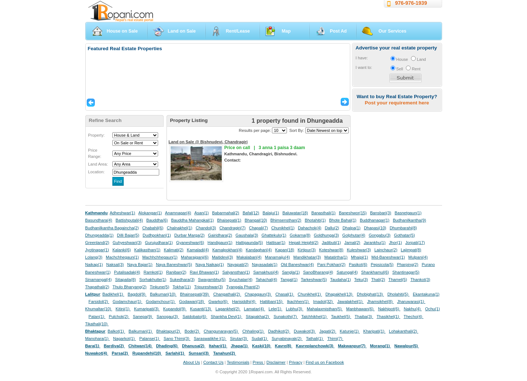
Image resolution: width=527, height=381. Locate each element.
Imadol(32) (323, 301)
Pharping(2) (407, 264)
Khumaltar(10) (98, 309)
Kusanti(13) (201, 309)
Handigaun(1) (220, 242)
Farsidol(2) (99, 301)
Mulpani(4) (418, 257)
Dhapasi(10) (375, 228)
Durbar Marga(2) (189, 235)
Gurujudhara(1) (159, 242)
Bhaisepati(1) (229, 220)
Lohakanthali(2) (403, 331)
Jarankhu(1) (375, 242)
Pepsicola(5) (382, 264)
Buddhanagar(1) (374, 220)
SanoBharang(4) (318, 272)
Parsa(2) (120, 353)
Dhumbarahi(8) (403, 228)
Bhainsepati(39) (195, 294)
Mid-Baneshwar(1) (388, 257)
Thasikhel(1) (388, 316)
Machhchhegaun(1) (159, 257)
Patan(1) (97, 316)
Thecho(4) (413, 316)
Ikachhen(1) (298, 301)
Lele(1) (276, 309)
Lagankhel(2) (228, 309)
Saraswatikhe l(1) (210, 338)
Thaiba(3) (364, 316)
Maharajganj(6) (194, 257)
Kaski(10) (262, 346)
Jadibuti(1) (331, 242)
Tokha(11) (182, 287)
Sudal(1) (260, 338)
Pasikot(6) (358, 264)
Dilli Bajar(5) (128, 235)
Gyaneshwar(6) (190, 242)
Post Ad (338, 31)
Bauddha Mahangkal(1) (192, 220)
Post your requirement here (397, 103)
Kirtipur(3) (306, 250)
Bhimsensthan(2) (286, 220)
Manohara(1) (97, 338)
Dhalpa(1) (351, 228)
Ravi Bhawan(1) (204, 272)
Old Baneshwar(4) (297, 264)
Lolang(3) (93, 257)
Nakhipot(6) (389, 309)
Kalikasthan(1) (147, 250)
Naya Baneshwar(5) (174, 264)
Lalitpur (92, 294)
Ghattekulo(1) (273, 235)
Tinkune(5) (159, 287)
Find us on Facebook (325, 362)
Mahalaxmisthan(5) (325, 309)
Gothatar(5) (404, 235)
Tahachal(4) (266, 279)
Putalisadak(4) (127, 272)
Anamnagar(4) (178, 213)
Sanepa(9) (143, 316)
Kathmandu (96, 213)
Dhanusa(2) (193, 346)
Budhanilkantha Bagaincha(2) (112, 228)
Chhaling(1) (253, 331)
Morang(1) (380, 346)
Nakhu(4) (413, 309)
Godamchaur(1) (127, 301)
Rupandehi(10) (147, 353)
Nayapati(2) (237, 264)
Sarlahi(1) (175, 353)
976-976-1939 (411, 3)
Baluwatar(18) (295, 213)
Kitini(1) (123, 309)
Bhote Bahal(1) (342, 220)
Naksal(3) (115, 264)
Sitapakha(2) (258, 316)
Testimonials (238, 362)
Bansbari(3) (380, 213)
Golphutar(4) (353, 235)
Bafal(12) (251, 213)
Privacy (295, 362)
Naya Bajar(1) (140, 264)
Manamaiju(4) (277, 257)
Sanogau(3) (168, 316)
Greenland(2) (97, 242)
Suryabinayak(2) (287, 338)
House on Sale (122, 31)
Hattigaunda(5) (249, 242)
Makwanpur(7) (352, 346)
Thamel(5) (397, 279)
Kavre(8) (283, 346)
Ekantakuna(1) (426, 294)
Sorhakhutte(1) (153, 279)
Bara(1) (93, 346)
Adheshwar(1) (122, 213)
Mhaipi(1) (359, 257)
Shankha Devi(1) (226, 316)
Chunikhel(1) (282, 228)
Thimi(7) (335, 338)
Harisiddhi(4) (244, 301)
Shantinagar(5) (405, 272)
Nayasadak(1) (264, 264)
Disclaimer (275, 362)
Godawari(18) (192, 301)
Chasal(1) (284, 294)
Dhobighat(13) (370, 294)
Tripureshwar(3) (208, 287)
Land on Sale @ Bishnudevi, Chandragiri (208, 142)
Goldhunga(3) (326, 235)
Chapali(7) (258, 228)
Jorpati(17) (415, 242)
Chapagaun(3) (258, 294)
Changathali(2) (227, 294)
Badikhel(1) (113, 294)
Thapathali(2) (97, 287)
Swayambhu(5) (211, 279)
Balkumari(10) (163, 294)
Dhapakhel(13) (339, 294)
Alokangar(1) (150, 213)
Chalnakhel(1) (180, 228)
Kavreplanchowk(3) (315, 346)
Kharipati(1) (374, 331)
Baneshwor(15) (353, 213)
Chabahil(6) (153, 228)
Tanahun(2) (224, 353)
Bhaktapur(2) (168, 331)
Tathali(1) (315, 338)
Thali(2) (378, 279)
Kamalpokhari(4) (227, 250)
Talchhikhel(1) (314, 316)
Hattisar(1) (275, 242)
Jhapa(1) (239, 346)
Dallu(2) (332, 228)
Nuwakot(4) (96, 353)
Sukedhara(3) (182, 279)
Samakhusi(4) (266, 272)
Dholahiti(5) (398, 294)
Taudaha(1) (340, 279)
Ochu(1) (432, 309)
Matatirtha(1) (335, 257)
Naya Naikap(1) (209, 264)
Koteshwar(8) (331, 250)
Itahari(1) (218, 346)
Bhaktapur (95, 331)
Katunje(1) (350, 331)
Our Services (392, 31)
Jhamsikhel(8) (380, 301)
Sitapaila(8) (125, 279)
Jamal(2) (352, 242)
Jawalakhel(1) (350, 301)
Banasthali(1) (323, 213)
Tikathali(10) (97, 324)
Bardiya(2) (114, 346)
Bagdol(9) (137, 294)
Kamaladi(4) (198, 250)
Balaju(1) (271, 213)
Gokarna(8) (300, 235)
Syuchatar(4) (241, 279)
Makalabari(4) (248, 257)
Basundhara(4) (98, 220)
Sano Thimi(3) (177, 338)
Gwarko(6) (219, 301)
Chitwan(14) (140, 346)
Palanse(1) (149, 338)
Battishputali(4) (129, 220)
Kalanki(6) (121, 250)
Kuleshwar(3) (359, 250)
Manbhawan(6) (360, 309)
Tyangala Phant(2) (242, 287)
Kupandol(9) (175, 309)
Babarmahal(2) (225, 213)
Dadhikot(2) (279, 331)
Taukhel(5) (341, 316)
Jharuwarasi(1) (411, 301)
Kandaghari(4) (259, 250)
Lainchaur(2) (385, 250)
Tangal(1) (289, 279)
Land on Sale (182, 31)
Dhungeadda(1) (99, 235)
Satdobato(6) (195, 316)
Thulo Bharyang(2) (130, 287)
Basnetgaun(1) (408, 213)
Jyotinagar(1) (97, 250)
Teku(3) (361, 279)
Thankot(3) (420, 279)
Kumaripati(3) (147, 309)
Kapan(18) (284, 250)
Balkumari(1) (140, 331)
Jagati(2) (327, 331)
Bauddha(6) (157, 220)
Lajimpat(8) (411, 250)
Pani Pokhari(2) (331, 264)
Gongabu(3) (379, 235)
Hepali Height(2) (303, 242)
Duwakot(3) (305, 331)
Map (286, 31)
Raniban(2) (176, 272)
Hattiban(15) (272, 301)
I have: (362, 58)
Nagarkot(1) (124, 338)
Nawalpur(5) (406, 346)
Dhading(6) (167, 346)
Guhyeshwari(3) (127, 242)
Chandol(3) (206, 228)
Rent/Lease (238, 31)
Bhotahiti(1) (315, 220)
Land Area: (98, 164)
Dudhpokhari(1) (157, 235)
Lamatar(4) (254, 309)
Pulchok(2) (119, 316)
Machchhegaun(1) (122, 257)
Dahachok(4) (309, 228)
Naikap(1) (94, 264)
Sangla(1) (291, 272)
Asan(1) (201, 213)
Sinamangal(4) (98, 279)
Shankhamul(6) (375, 272)
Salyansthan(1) (236, 272)
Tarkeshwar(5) (314, 279)
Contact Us (213, 362)
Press (258, 362)
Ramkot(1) (152, 272)
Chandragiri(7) (232, 228)
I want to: (364, 67)
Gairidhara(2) (220, 235)
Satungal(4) (347, 272)
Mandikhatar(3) (307, 257)
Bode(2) (192, 331)
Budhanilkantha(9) (409, 220)
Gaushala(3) (247, 235)
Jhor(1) (395, 242)
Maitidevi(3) (222, 257)
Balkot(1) (116, 331)
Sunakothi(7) (285, 316)
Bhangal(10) (255, 220)
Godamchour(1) (161, 301)
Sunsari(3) (199, 353)
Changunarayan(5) (221, 331)
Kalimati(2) (173, 250)
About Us (191, 362)
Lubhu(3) (294, 309)
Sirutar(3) (239, 338)
